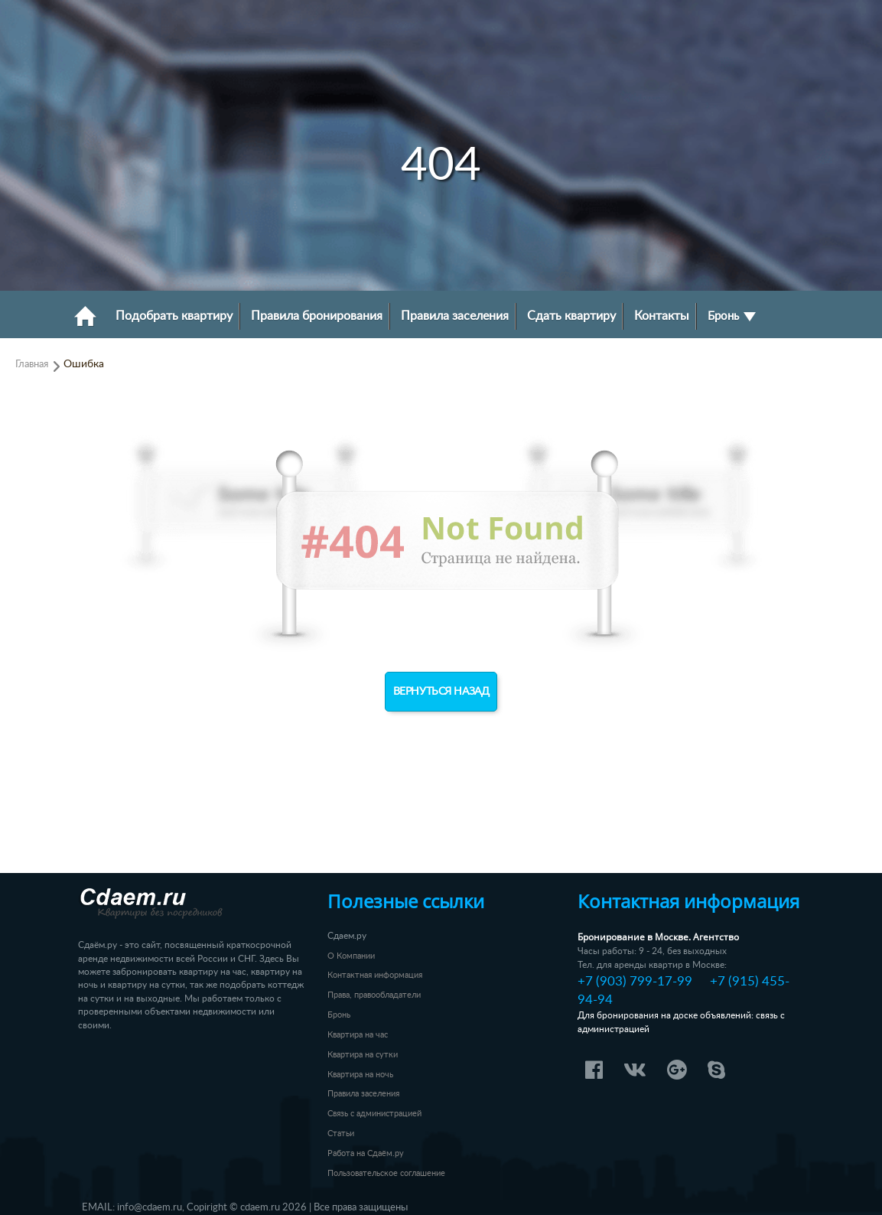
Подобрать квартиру (174, 316)
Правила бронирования (316, 316)
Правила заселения (455, 316)
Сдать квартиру (571, 316)
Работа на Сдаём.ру (365, 1153)
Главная (31, 364)
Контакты (661, 316)
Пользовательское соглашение (386, 1173)
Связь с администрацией (374, 1113)
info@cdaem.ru (149, 1207)
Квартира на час (357, 1035)
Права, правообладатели (374, 995)
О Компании (351, 956)
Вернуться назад (441, 691)
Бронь (732, 316)
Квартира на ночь (360, 1074)
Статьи (340, 1133)
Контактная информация (374, 975)
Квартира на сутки (362, 1055)
